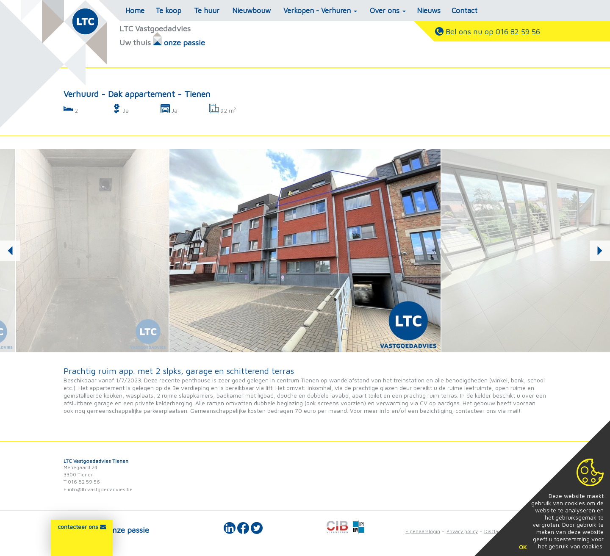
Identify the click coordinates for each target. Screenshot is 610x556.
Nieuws (429, 10)
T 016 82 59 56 (82, 481)
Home (134, 10)
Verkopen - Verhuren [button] (320, 10)
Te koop (168, 10)
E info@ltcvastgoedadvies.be (98, 489)
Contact (464, 10)
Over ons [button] (388, 10)
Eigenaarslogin (422, 531)
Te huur (206, 10)
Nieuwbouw (251, 10)
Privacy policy (462, 531)
